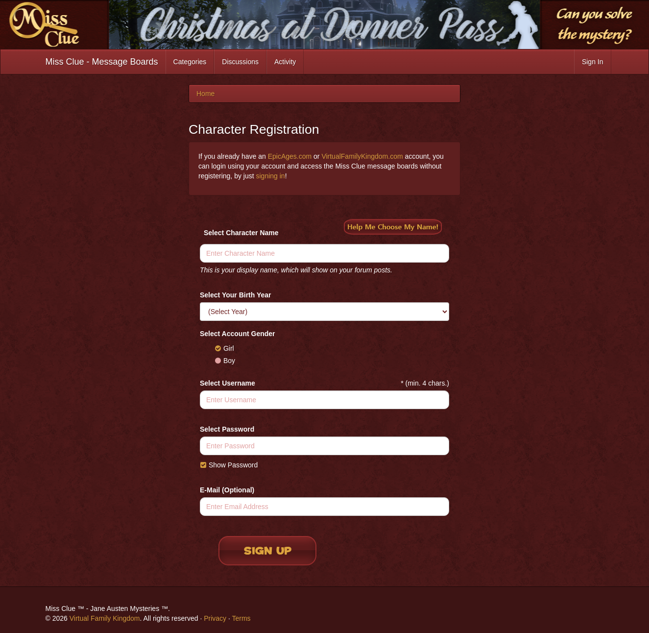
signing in (270, 176)
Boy (225, 361)
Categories (190, 62)
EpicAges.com (290, 156)
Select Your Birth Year (235, 295)
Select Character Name (241, 233)
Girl (224, 348)
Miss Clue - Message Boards (102, 62)
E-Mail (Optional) (227, 490)
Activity (285, 62)
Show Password (229, 465)
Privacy (215, 618)
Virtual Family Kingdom (105, 618)
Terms (241, 618)
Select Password (227, 429)
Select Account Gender (237, 334)
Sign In (592, 62)
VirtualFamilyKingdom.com (362, 156)
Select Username (227, 383)
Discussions (240, 62)
